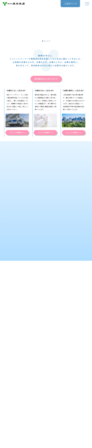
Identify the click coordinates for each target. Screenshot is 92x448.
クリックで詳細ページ (17, 132)
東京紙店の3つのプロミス (46, 79)
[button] (42, 41)
